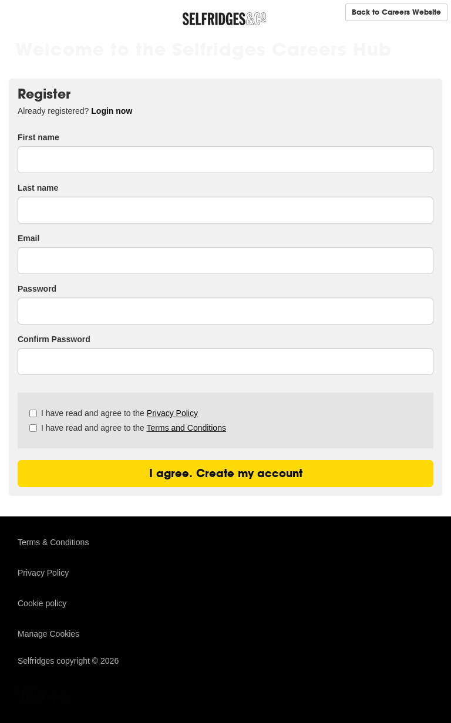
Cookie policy (42, 603)
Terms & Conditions (53, 542)
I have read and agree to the (113, 413)
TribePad (47, 698)
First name (38, 137)
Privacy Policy (172, 413)
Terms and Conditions (186, 428)
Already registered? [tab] (75, 111)
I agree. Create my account (225, 473)
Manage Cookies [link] (48, 633)
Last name (38, 187)
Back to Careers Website (396, 12)
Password (37, 288)
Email (28, 238)
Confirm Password (54, 339)
